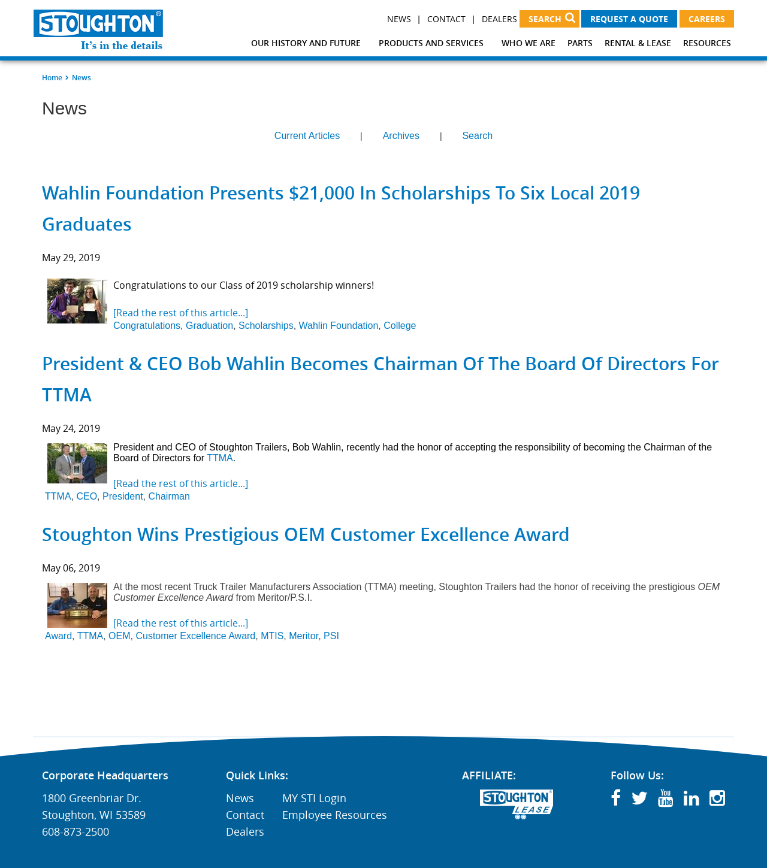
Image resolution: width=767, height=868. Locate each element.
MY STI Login (314, 798)
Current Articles (307, 136)
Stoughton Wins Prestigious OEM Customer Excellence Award (306, 534)
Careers (707, 19)
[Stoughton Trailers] (98, 29)
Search (477, 136)
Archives (401, 136)
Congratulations (146, 325)
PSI (331, 636)
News (399, 19)
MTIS (272, 636)
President (122, 496)
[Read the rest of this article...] (180, 312)
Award (58, 636)
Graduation (209, 325)
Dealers (499, 19)
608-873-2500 (75, 831)
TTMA (220, 458)
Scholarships (266, 325)
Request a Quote (629, 19)
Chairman (168, 496)
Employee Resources (334, 814)
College (400, 325)
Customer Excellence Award (195, 636)
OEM (119, 636)
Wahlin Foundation (339, 325)
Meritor (303, 636)
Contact (446, 19)
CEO (86, 496)
